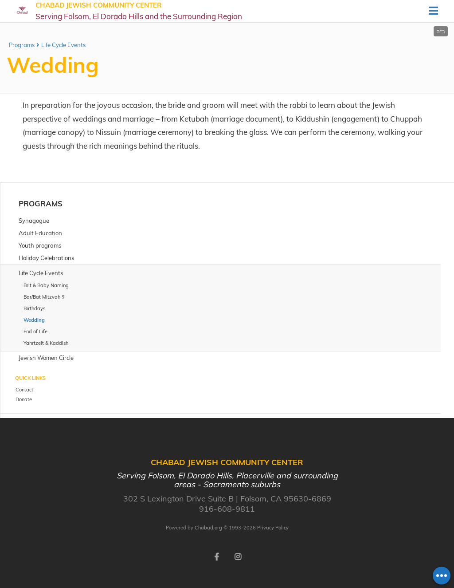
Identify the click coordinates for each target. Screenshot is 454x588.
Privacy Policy (273, 528)
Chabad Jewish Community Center (138, 11)
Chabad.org (208, 528)
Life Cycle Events (63, 44)
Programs (22, 44)
